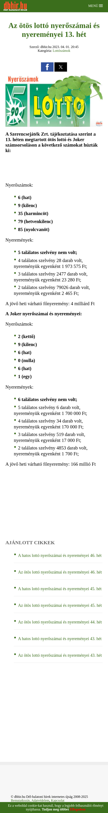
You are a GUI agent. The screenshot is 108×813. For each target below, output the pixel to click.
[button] (47, 67)
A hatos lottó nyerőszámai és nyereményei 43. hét (60, 638)
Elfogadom (78, 809)
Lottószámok (61, 50)
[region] (54, 168)
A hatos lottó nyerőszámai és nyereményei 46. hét (60, 555)
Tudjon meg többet (55, 809)
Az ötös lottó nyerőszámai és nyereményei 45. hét (60, 605)
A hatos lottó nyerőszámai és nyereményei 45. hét (60, 588)
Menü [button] (95, 6)
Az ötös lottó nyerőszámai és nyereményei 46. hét (60, 572)
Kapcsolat (57, 800)
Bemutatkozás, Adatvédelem (30, 800)
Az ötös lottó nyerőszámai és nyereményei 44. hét (60, 622)
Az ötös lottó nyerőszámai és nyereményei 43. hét (60, 655)
